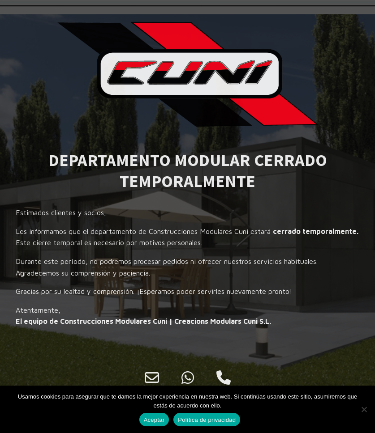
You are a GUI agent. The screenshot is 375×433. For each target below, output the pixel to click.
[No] (363, 409)
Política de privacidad (207, 419)
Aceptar (154, 419)
